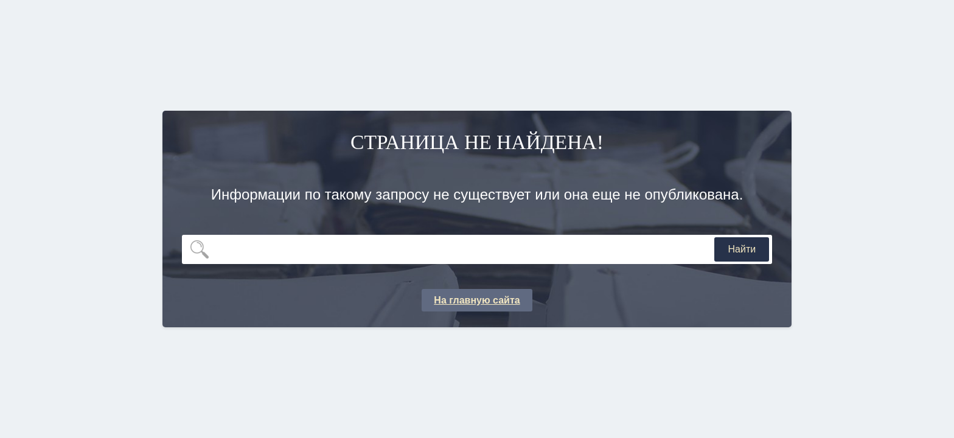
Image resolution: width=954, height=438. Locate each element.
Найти (742, 249)
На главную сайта (477, 300)
